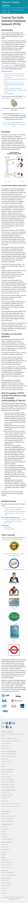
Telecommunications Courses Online (9, 756)
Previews (3, 766)
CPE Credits (3, 854)
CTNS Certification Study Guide (8, 782)
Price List (3, 764)
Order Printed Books (5, 743)
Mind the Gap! (4, 847)
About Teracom (4, 844)
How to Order (4, 774)
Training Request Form (6, 748)
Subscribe (3, 831)
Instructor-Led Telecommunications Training (10, 806)
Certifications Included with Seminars (9, 816)
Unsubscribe (4, 834)
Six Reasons (3, 852)
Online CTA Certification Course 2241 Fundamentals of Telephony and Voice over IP (14, 84)
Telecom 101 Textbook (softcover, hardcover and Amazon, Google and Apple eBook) (15, 90)
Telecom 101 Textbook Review (7, 872)
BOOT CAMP (7, 523)
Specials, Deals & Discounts (7, 818)
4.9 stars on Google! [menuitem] (8, 867)
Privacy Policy (4, 888)
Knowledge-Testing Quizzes (7, 839)
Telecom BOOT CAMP (6, 792)
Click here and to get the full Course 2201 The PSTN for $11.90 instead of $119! (14, 124)
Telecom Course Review (6, 865)
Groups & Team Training (6, 761)
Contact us (3, 893)
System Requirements (6, 883)
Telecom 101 (7, 527)
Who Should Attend (5, 849)
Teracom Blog (4, 826)
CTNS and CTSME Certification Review (9, 875)
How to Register (4, 759)
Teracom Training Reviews (6, 862)
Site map (3, 890)
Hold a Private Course (6, 746)
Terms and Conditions (6, 885)
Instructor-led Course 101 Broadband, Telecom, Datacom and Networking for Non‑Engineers (14, 75)
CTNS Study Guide (9, 94)
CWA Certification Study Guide (7, 787)
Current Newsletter (5, 829)
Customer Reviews (5, 859)
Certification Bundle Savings (7, 821)
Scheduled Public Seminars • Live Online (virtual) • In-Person (7, 796)
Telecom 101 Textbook (6, 776)
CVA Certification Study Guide (7, 784)
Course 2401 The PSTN (15, 509)
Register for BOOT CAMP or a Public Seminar (10, 741)
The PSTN (7, 115)
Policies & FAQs (4, 880)
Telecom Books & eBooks (6, 771)
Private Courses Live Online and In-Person (10, 803)
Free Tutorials (4, 836)
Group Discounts (5, 813)
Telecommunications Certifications (8, 753)
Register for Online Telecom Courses (9, 738)
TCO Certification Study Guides (7, 779)
